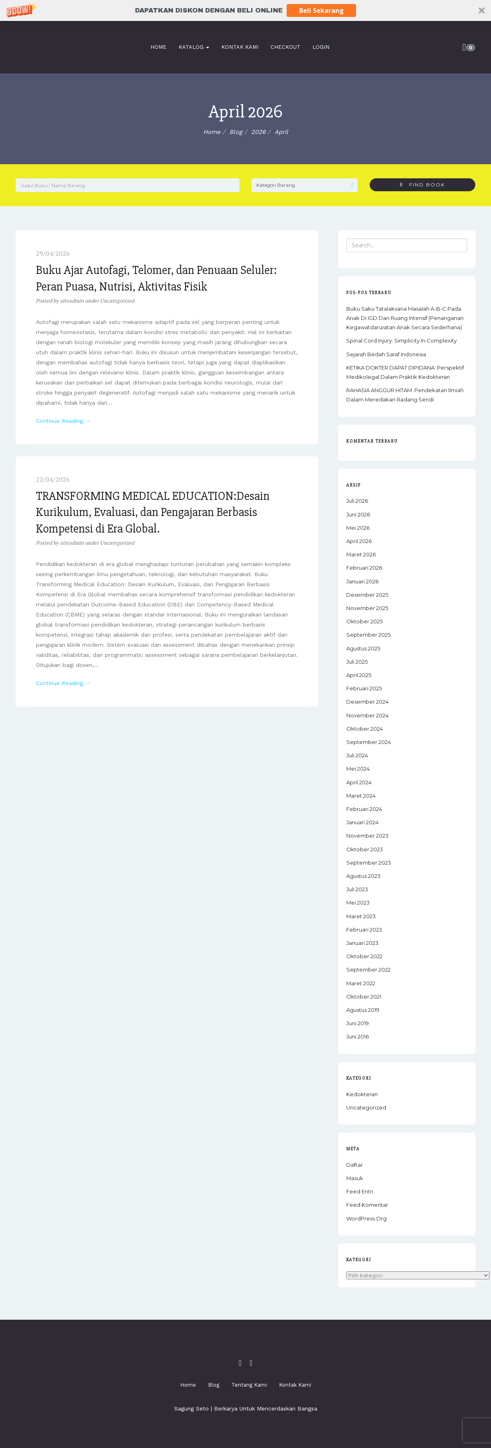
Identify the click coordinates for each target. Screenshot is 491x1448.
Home (157, 47)
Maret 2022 (360, 983)
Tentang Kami (249, 1385)
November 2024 (367, 715)
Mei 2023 (358, 902)
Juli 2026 (357, 500)
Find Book (422, 185)
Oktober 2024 (364, 728)
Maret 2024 (361, 795)
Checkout (284, 47)
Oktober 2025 (364, 621)
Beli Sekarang (321, 10)
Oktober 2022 (364, 956)
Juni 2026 (358, 514)
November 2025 (367, 608)
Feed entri (359, 1191)
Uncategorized (117, 300)
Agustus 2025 (363, 648)
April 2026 (359, 541)
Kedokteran (362, 1094)
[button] (245, 10)
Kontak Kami (238, 47)
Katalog (192, 47)
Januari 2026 (362, 581)
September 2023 (368, 862)
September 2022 (368, 969)
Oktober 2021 (363, 996)
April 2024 (359, 782)
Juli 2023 (357, 889)
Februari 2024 (364, 809)
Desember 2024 (367, 701)
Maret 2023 (361, 916)
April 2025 (358, 675)
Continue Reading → (63, 421)
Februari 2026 (364, 567)
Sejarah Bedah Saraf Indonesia (386, 354)
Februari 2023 (364, 929)
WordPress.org (366, 1218)
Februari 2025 (364, 688)
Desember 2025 (367, 594)
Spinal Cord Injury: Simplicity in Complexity (401, 340)
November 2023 (367, 835)
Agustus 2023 (363, 876)
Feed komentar (367, 1204)
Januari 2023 (362, 943)
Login (319, 47)
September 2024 (368, 742)
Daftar (354, 1165)
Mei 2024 (358, 768)
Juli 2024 (357, 755)
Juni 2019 (357, 1023)
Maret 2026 (361, 554)
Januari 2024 (362, 822)
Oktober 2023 (364, 849)
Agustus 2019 (362, 1010)
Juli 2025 (357, 661)
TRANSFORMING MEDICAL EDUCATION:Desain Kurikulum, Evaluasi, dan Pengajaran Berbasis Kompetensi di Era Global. (153, 512)
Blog (213, 1385)
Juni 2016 (357, 1036)
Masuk (354, 1178)
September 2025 (368, 634)
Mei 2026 (358, 527)
